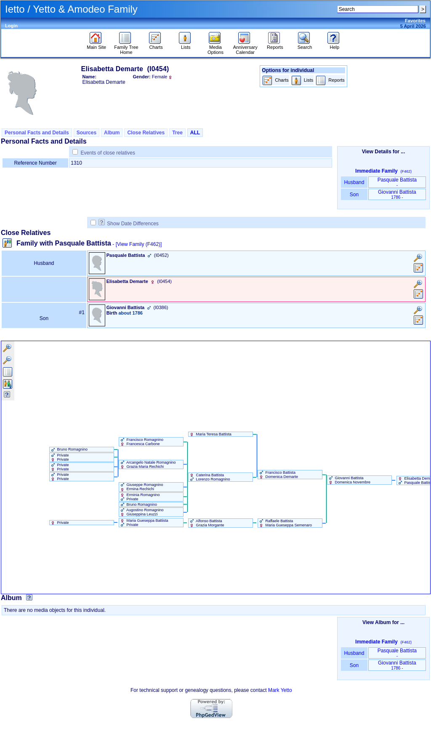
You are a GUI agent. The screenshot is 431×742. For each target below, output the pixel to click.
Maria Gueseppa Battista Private (143, 522)
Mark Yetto (280, 690)
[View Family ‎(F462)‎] (139, 244)
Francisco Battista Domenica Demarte (278, 474)
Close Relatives (146, 133)
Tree (177, 133)
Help (334, 45)
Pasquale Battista (397, 182)
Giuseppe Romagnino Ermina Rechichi (141, 487)
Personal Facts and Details (37, 133)
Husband (354, 182)
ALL (195, 133)
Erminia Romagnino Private (139, 497)
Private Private (59, 457)
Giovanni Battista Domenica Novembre (348, 480)
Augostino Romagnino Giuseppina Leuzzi (141, 512)
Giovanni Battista (397, 194)
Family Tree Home (126, 47)
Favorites (415, 20)
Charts (156, 45)
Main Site (96, 45)
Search (305, 45)
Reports (275, 45)
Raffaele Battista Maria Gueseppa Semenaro (285, 523)
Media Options (215, 47)
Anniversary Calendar (245, 47)
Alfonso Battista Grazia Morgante (206, 523)
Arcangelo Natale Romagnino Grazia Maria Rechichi (147, 464)
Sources (86, 133)
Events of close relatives (108, 153)
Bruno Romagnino (69, 449)
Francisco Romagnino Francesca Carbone (141, 442)
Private (59, 522)
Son (354, 195)
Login (11, 25)
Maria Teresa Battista (210, 434)
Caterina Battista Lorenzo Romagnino (209, 477)
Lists (186, 45)
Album (112, 133)
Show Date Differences (128, 224)
